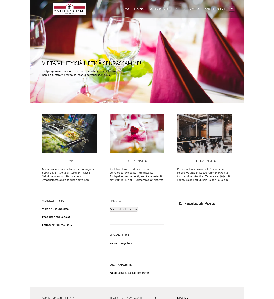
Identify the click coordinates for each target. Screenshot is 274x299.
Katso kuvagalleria (121, 243)
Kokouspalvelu (187, 8)
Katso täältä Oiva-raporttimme (129, 272)
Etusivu (123, 8)
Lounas (139, 8)
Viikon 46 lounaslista (55, 208)
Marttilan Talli (219, 9)
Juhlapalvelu (160, 8)
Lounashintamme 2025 (57, 224)
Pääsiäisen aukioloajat (56, 216)
